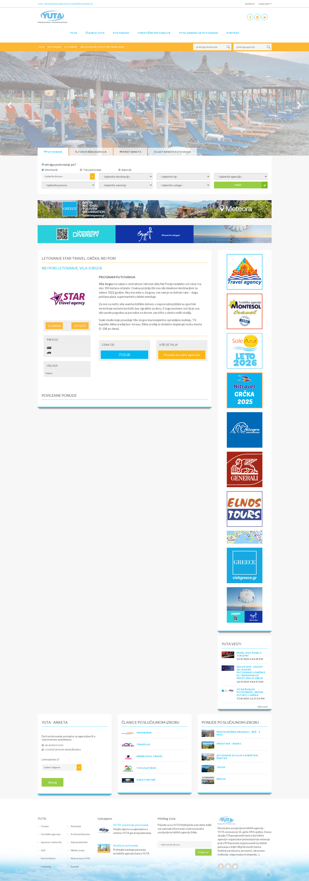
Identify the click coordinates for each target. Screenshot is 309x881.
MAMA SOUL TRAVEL (150, 756)
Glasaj (52, 782)
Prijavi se (203, 852)
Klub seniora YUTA (80, 858)
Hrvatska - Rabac (229, 743)
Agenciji (126, 170)
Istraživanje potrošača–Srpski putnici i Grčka (250, 692)
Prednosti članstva (80, 834)
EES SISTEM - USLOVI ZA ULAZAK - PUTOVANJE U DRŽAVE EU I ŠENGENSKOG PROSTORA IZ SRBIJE (251, 672)
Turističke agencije (51, 834)
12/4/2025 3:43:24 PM (250, 658)
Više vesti (262, 706)
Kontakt (233, 32)
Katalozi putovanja (125, 845)
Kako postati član (79, 842)
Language (264, 4)
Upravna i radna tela (51, 842)
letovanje (70, 47)
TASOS (221, 767)
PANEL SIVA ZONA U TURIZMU (249, 654)
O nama (45, 826)
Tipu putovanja (92, 170)
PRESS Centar (78, 850)
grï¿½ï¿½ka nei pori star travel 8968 (102, 47)
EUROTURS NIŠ (146, 779)
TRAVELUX (143, 744)
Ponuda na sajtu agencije (182, 354)
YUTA (73, 32)
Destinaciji (51, 170)
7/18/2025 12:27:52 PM (251, 698)
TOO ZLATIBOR (146, 767)
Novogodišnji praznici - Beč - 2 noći (238, 733)
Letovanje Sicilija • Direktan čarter (237, 757)
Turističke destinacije (153, 32)
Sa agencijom (54, 745)
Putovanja (121, 32)
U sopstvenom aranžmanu (63, 749)
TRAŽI (237, 185)
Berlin (221, 778)
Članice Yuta (95, 32)
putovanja (54, 47)
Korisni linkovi (48, 858)
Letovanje (46, 866)
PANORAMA (144, 732)
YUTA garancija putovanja (198, 32)
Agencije (250, 4)
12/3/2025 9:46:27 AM (250, 681)
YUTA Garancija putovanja (131, 825)
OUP (43, 850)
